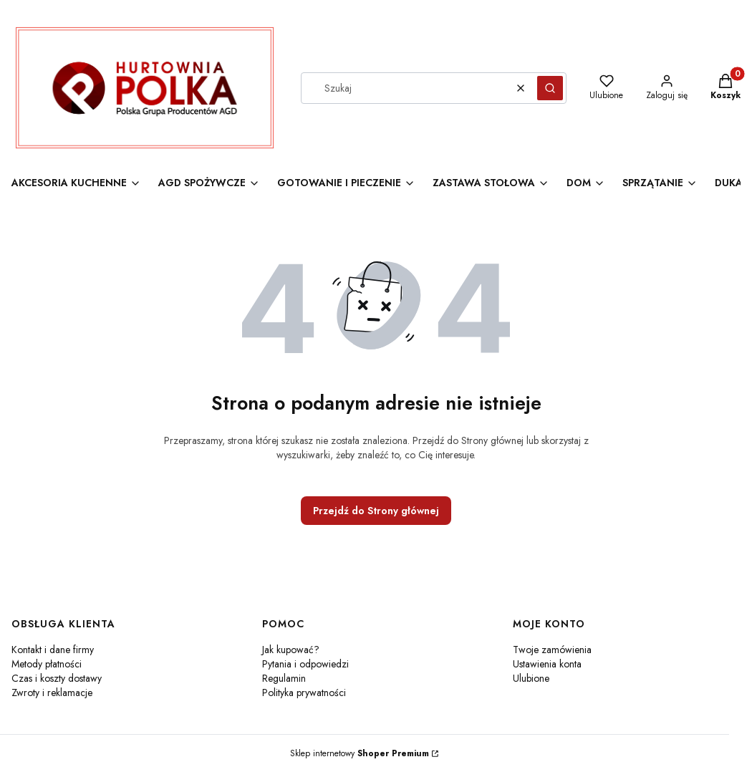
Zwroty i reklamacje (51, 692)
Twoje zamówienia (552, 649)
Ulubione (531, 678)
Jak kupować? (290, 649)
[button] (550, 88)
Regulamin (284, 678)
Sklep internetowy (359, 753)
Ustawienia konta (547, 664)
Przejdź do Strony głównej (376, 510)
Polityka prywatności (304, 692)
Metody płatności (46, 664)
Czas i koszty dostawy (56, 678)
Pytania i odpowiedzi (305, 664)
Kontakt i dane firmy (52, 649)
